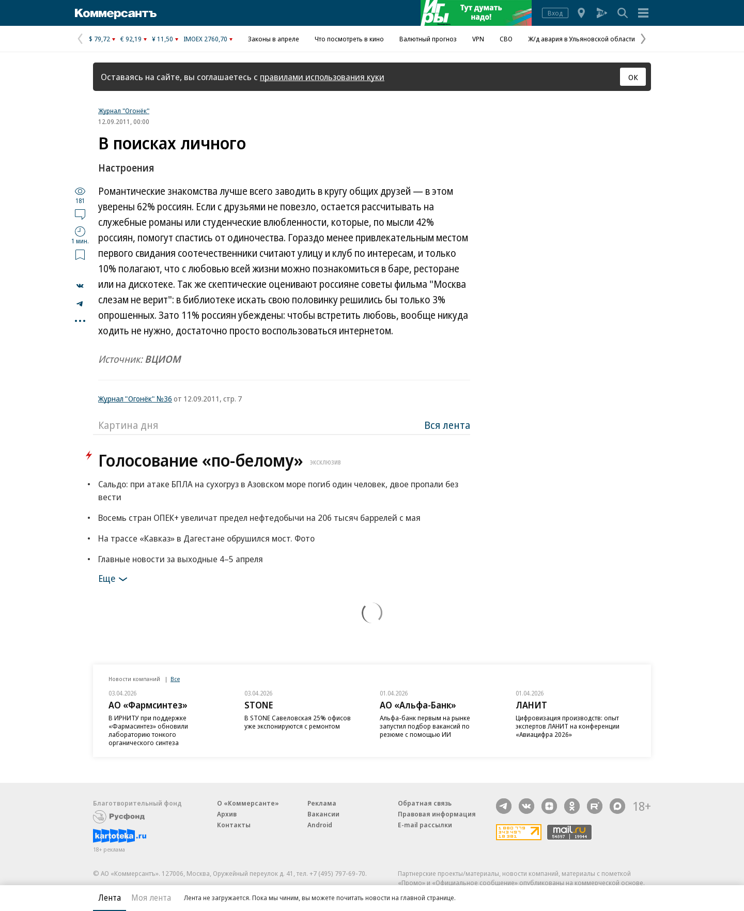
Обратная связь (425, 803)
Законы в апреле (273, 38)
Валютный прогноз (428, 38)
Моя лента (151, 897)
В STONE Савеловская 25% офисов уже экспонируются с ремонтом (297, 722)
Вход (555, 13)
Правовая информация (437, 814)
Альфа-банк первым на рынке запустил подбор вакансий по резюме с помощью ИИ (425, 726)
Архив (227, 814)
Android (319, 824)
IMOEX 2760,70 (205, 38)
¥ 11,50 (162, 38)
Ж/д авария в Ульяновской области (581, 38)
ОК (633, 77)
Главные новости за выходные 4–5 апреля (180, 559)
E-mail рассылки (425, 824)
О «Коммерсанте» (248, 803)
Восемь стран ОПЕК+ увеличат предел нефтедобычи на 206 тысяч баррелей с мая (259, 517)
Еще (114, 579)
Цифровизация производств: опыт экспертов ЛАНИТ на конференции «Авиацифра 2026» (567, 726)
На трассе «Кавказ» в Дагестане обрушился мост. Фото (206, 538)
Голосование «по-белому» (221, 460)
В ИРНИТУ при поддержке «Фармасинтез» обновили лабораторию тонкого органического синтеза (148, 730)
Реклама (321, 803)
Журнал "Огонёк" (123, 110)
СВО (506, 38)
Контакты (234, 824)
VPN (478, 38)
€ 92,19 (131, 38)
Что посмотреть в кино (349, 38)
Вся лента (447, 425)
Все (175, 679)
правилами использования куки (322, 77)
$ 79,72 (99, 38)
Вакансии (323, 814)
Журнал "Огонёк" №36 (135, 398)
